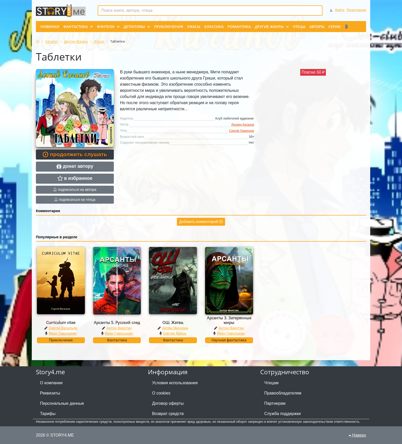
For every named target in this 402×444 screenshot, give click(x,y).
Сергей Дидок (175, 333)
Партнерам (275, 403)
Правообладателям (283, 393)
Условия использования (175, 383)
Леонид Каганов (242, 124)
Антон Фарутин (119, 328)
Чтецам (271, 383)
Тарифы (47, 413)
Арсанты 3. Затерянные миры (229, 320)
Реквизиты (50, 393)
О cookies (161, 393)
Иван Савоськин (63, 333)
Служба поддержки (282, 413)
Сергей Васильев (63, 328)
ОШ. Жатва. (173, 322)
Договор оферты (168, 403)
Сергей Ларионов (241, 131)
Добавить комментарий (201, 222)
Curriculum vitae (60, 322)
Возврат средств (168, 413)
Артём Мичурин (175, 328)
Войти (339, 10)
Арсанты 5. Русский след (117, 322)
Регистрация (356, 10)
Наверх (357, 435)
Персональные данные (62, 403)
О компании (51, 383)
